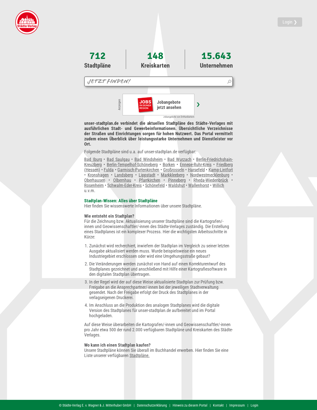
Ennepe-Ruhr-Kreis (195, 164)
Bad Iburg (93, 159)
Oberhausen (94, 180)
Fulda (109, 169)
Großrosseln (173, 169)
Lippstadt (147, 175)
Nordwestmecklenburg (209, 175)
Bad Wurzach (179, 159)
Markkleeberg (173, 175)
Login (254, 405)
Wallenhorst (198, 185)
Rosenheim (94, 185)
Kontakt (218, 405)
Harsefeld (196, 169)
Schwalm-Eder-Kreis (124, 185)
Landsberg (123, 175)
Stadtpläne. (140, 355)
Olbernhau (122, 180)
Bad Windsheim (148, 159)
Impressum (237, 405)
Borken (169, 164)
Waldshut (176, 185)
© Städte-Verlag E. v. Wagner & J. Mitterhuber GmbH (95, 405)
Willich (218, 185)
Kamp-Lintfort (221, 169)
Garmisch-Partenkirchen (138, 169)
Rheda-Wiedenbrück (210, 180)
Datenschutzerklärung (152, 405)
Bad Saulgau (118, 159)
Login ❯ (290, 22)
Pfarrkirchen (149, 180)
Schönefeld (155, 185)
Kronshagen (98, 175)
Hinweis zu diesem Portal (190, 405)
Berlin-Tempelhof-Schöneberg (132, 164)
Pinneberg (177, 180)
